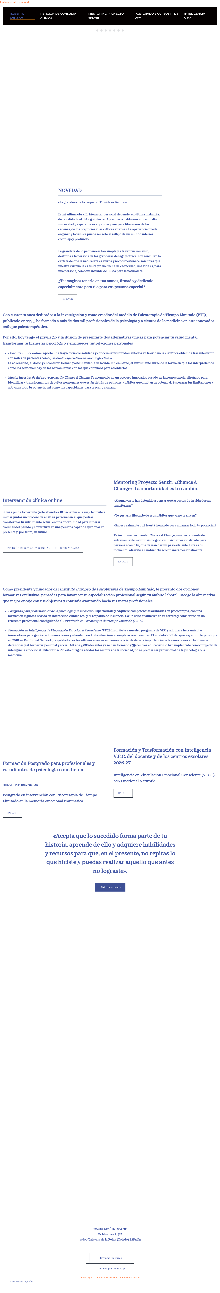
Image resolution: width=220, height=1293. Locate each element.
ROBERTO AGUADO (17, 16)
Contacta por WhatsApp (111, 1268)
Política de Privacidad (107, 1277)
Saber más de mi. (111, 887)
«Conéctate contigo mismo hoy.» (123, 31)
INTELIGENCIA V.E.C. (194, 16)
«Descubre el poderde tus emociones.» (119, 31)
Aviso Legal (86, 1277)
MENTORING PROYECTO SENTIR (106, 16)
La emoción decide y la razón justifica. (114, 31)
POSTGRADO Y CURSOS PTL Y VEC (156, 16)
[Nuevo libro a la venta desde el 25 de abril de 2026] (110, 1115)
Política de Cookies (129, 1277)
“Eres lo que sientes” (102, 31)
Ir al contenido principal (14, 2)
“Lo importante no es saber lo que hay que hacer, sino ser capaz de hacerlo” (106, 31)
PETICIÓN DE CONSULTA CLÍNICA (58, 16)
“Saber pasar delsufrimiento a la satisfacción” (110, 31)
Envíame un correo (111, 1258)
